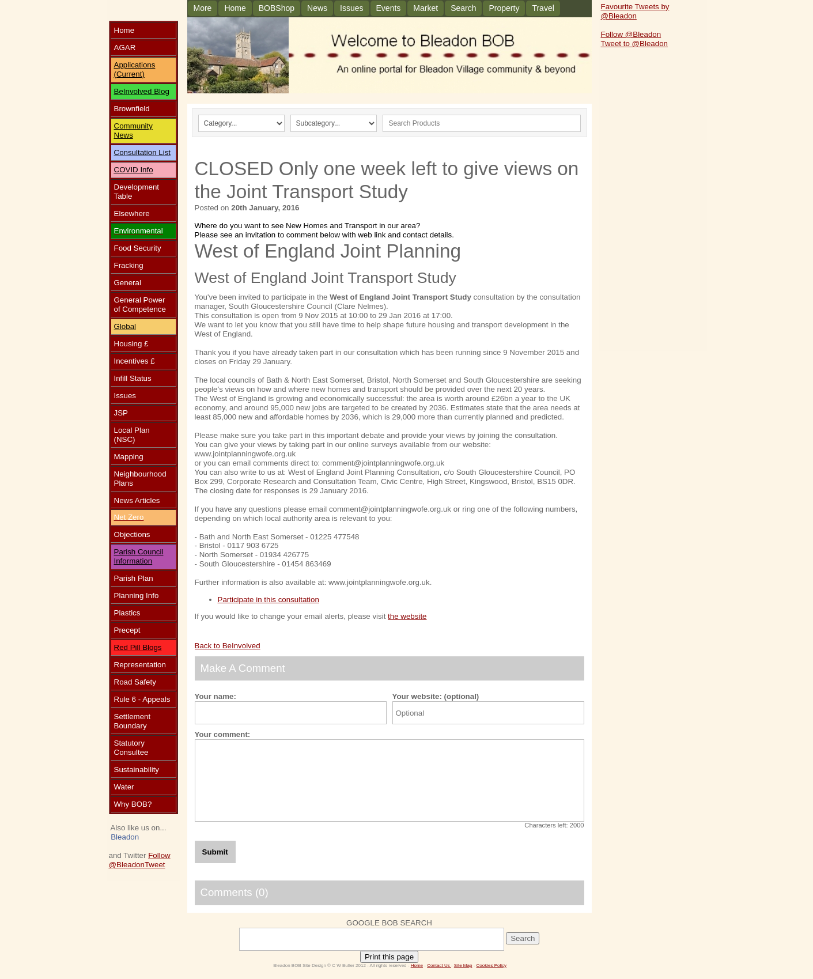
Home (234, 8)
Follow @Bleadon (140, 860)
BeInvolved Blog (141, 91)
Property (504, 8)
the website (407, 616)
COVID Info (133, 169)
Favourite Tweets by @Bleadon (635, 11)
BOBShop (276, 8)
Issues (351, 8)
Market (425, 8)
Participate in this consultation (268, 599)
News (317, 8)
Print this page (389, 956)
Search (463, 8)
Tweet (155, 864)
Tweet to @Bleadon (634, 43)
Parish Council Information (139, 556)
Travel (543, 8)
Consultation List (142, 152)
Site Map (463, 965)
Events (388, 8)
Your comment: (223, 734)
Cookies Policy (491, 965)
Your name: (215, 696)
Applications (135, 65)
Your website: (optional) (435, 696)
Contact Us (439, 965)
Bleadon (125, 837)
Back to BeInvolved (227, 645)
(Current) (129, 74)
